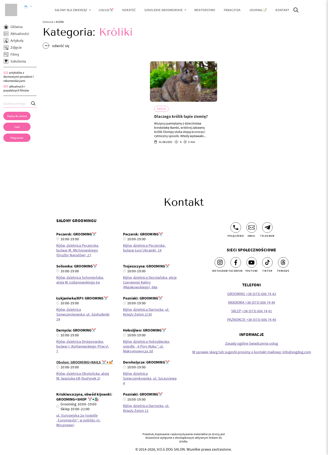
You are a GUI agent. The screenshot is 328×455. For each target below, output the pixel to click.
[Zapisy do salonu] (17, 116)
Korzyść (129, 10)
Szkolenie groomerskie (163, 10)
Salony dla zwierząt (71, 10)
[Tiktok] (267, 262)
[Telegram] (267, 227)
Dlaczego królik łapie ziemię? (181, 116)
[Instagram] (220, 262)
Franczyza (232, 10)
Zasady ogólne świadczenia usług (251, 343)
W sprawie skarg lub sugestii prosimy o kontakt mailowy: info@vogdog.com (251, 352)
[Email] (251, 227)
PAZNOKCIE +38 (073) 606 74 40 (251, 319)
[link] (17, 138)
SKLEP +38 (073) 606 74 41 (251, 310)
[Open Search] (296, 10)
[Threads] (283, 262)
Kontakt (282, 10)
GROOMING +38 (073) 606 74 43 (251, 293)
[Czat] (17, 127)
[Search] (33, 103)
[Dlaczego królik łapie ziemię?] (183, 81)
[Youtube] (251, 262)
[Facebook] (236, 262)
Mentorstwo (204, 10)
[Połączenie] (236, 227)
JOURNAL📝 (258, 10)
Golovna (48, 22)
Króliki (161, 108)
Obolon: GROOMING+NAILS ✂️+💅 (84, 362)
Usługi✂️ (106, 10)
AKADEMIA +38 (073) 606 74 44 (251, 302)
